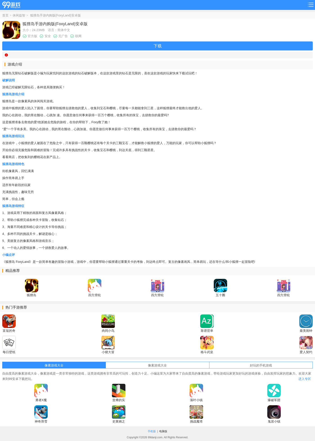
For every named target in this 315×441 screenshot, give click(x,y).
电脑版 (163, 431)
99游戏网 (11, 4)
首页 (5, 15)
